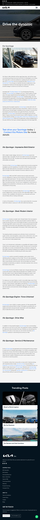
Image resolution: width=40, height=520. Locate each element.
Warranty (5, 483)
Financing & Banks (7, 481)
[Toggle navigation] (36, 7)
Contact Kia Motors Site (15, 132)
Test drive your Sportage (15, 130)
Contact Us (6, 515)
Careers (4, 499)
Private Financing (6, 485)
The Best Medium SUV (15, 91)
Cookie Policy (5, 497)
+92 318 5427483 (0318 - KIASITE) (9, 2)
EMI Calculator (6, 470)
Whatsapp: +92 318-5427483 (29, 4)
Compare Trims (6, 488)
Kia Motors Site (20, 363)
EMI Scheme (5, 472)
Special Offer (5, 479)
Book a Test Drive (6, 476)
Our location (16, 516)
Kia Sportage (10, 81)
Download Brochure (7, 474)
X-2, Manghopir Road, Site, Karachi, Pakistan (12, 4)
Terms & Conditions (7, 495)
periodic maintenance (22, 370)
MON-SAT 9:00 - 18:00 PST (22, 2)
